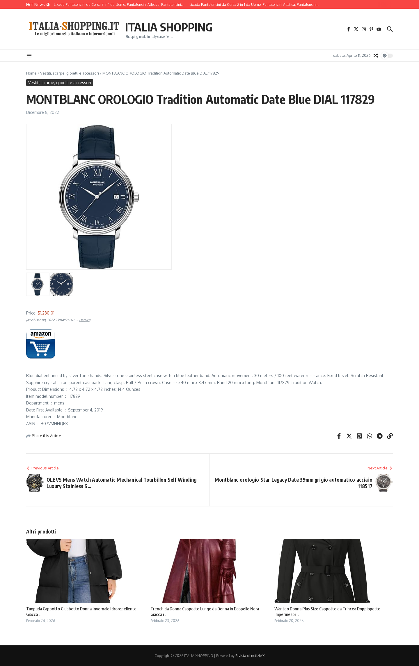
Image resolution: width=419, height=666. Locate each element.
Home (31, 73)
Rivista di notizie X (249, 655)
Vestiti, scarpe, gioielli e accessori (69, 73)
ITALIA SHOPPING (169, 27)
